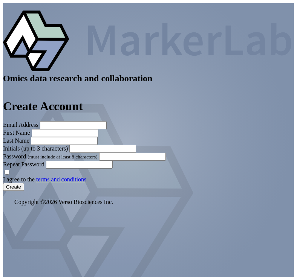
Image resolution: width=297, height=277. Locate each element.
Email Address (20, 125)
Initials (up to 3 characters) (35, 148)
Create (13, 187)
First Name (16, 132)
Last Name (16, 140)
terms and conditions (61, 179)
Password (51, 156)
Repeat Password (23, 164)
